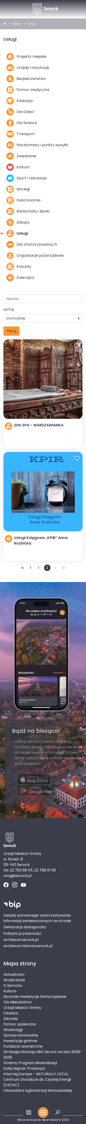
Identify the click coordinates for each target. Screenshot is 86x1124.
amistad (50, 1120)
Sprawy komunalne (20, 1035)
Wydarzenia (14, 980)
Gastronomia (23, 200)
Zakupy (18, 222)
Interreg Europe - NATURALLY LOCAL (35, 1074)
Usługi (32, 24)
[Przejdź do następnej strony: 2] (55, 568)
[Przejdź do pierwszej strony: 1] (22, 568)
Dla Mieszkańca (17, 1002)
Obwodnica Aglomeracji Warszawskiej (37, 1090)
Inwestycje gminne (20, 1040)
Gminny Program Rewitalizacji (30, 1063)
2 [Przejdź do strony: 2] (47, 567)
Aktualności (13, 974)
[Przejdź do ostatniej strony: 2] (64, 568)
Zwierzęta (20, 277)
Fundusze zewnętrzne (22, 1046)
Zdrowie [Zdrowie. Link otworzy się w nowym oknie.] (10, 1018)
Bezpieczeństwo (26, 78)
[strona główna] (5, 24)
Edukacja (19, 101)
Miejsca (17, 24)
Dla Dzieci (20, 112)
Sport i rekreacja (26, 178)
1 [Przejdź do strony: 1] (38, 567)
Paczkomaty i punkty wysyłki (37, 145)
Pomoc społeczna (19, 1024)
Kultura (17, 167)
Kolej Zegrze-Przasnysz (24, 1068)
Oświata (10, 1013)
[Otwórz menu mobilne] (43, 1112)
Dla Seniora (21, 123)
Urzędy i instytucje (27, 67)
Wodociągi (12, 1029)
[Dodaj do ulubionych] (77, 346)
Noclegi (18, 189)
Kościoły (18, 266)
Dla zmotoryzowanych (31, 244)
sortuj (8, 309)
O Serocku (12, 985)
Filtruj (11, 331)
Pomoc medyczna (27, 89)
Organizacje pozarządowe (35, 255)
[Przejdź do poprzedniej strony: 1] (31, 568)
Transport (20, 134)
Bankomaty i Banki (28, 211)
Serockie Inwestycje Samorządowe (34, 996)
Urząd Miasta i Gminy (22, 1007)
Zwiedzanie (21, 156)
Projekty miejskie (26, 56)
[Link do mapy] (28, 1113)
